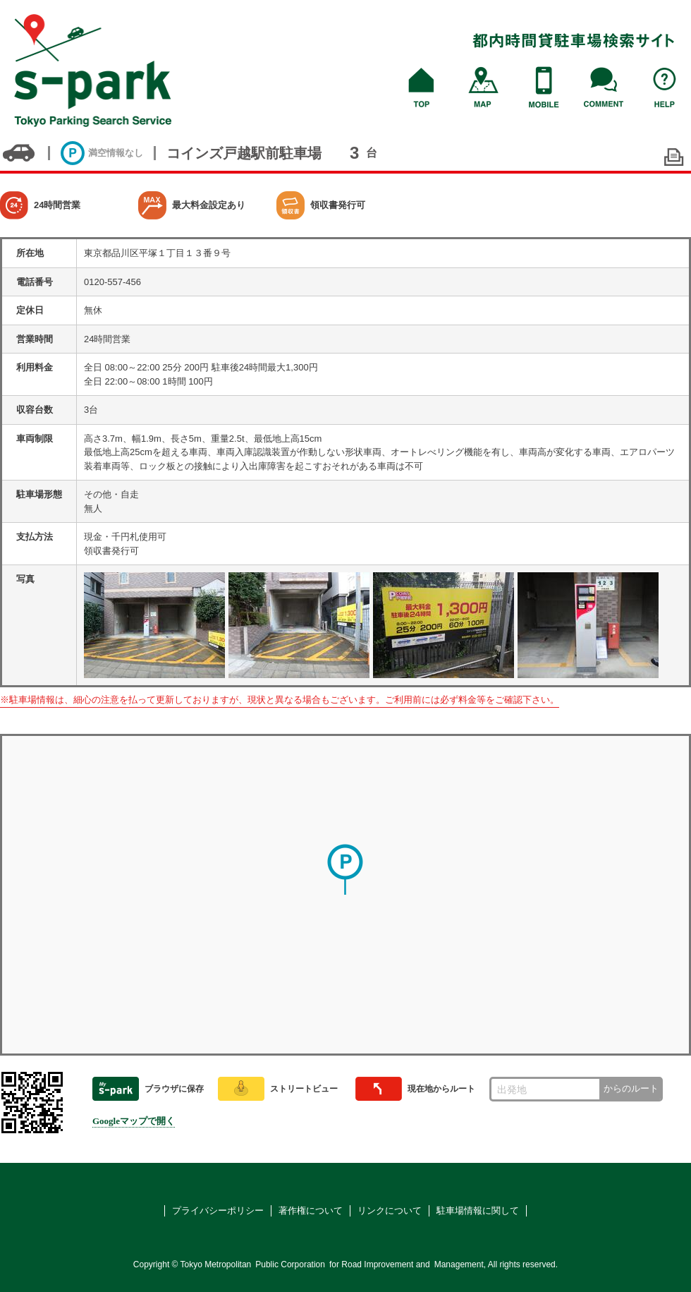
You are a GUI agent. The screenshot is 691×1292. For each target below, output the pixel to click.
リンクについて (389, 1210)
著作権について (311, 1210)
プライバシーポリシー (218, 1210)
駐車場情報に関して (477, 1210)
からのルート (631, 1088)
